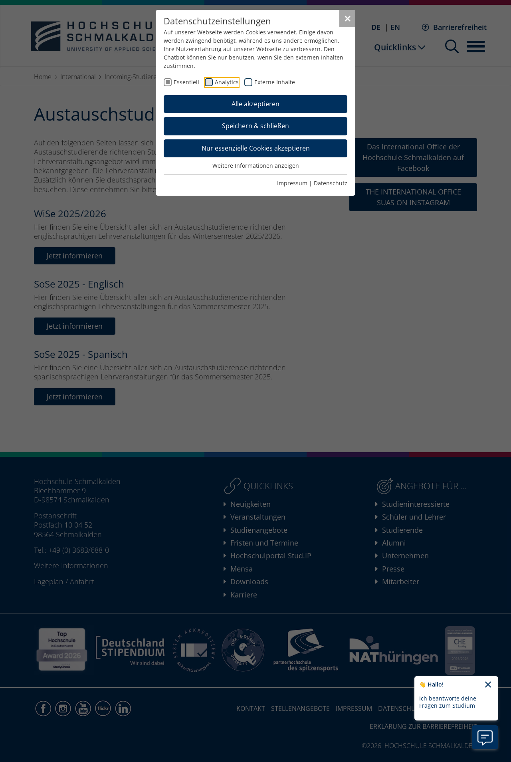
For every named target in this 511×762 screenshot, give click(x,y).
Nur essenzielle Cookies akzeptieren (256, 148)
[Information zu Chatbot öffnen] (485, 737)
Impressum (292, 183)
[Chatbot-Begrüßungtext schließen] (488, 685)
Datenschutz (330, 183)
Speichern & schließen (255, 125)
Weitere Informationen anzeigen (255, 165)
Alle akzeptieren (255, 103)
